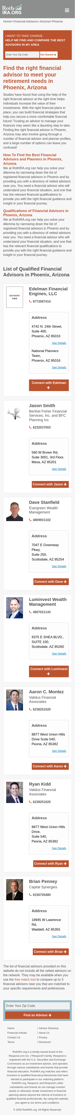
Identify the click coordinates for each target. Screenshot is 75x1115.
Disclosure (45, 1042)
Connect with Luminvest (48, 671)
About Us (44, 1032)
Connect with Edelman (49, 385)
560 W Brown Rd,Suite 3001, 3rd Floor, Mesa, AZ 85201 (48, 457)
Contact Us (13, 1037)
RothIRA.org (29, 1109)
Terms (10, 1042)
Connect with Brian (50, 951)
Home (7, 21)
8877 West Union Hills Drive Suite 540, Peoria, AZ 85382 (48, 739)
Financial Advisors (25, 21)
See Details (59, 343)
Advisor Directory (49, 1028)
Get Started (48, 54)
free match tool (25, 979)
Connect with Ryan (50, 863)
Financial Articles (17, 1032)
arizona (45, 21)
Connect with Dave (50, 581)
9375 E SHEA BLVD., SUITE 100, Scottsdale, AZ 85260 (48, 642)
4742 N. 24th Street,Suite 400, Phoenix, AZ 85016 (47, 331)
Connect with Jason (50, 484)
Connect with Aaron (50, 766)
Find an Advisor (37, 1015)
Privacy (43, 1037)
